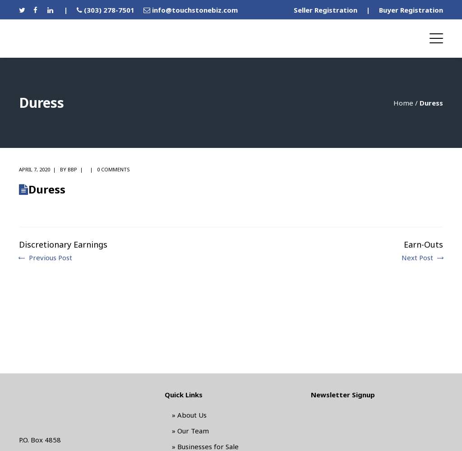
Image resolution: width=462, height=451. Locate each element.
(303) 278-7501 (109, 9)
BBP (72, 169)
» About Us (189, 414)
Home (403, 102)
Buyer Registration (411, 9)
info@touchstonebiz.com (195, 9)
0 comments (113, 169)
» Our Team (190, 430)
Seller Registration (325, 9)
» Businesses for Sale (205, 446)
